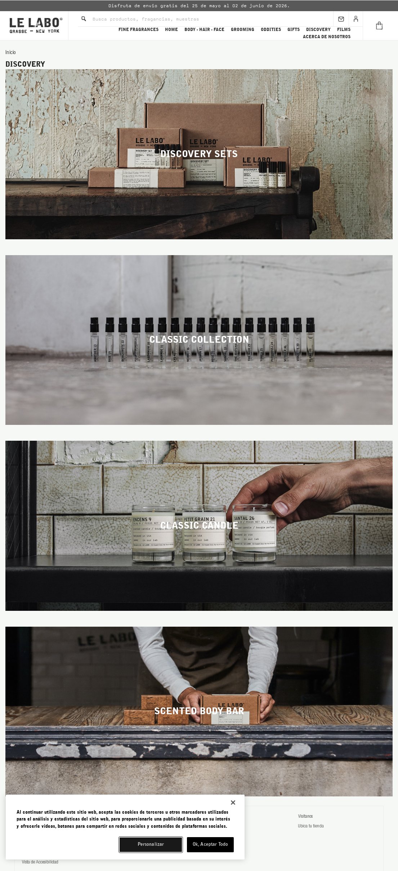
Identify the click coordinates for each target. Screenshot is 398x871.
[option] (199, 5)
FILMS (343, 29)
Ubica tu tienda (310, 826)
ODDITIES (271, 29)
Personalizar (151, 844)
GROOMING (242, 29)
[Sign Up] (341, 18)
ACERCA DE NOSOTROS (326, 37)
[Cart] (380, 25)
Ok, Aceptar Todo (210, 844)
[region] (125, 827)
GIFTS (293, 29)
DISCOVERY (318, 29)
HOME (171, 29)
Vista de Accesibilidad (40, 862)
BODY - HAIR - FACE (204, 29)
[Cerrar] (233, 802)
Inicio (10, 52)
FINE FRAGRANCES (138, 29)
